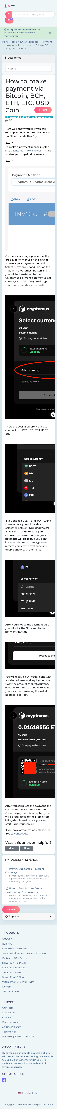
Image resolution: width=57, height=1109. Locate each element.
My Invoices (34, 150)
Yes (12, 848)
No (27, 848)
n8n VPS (7, 943)
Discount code (10, 1022)
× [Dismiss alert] (49, 32)
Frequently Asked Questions (18, 1036)
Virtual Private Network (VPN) (18, 982)
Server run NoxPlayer (14, 963)
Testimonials (9, 1031)
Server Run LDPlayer (14, 977)
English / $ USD (28, 1093)
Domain (6, 986)
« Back (11, 909)
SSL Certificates (10, 991)
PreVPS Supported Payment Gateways (28, 875)
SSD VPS (7, 939)
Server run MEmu (12, 972)
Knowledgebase (29, 42)
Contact (6, 1017)
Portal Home (9, 42)
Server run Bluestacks (14, 967)
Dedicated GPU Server (14, 958)
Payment (47, 42)
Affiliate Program (11, 1027)
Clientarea (17, 150)
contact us (20, 833)
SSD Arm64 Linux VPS (14, 948)
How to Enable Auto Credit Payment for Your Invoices (28, 895)
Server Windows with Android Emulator (24, 953)
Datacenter (8, 1012)
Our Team (8, 1007)
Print (43, 110)
